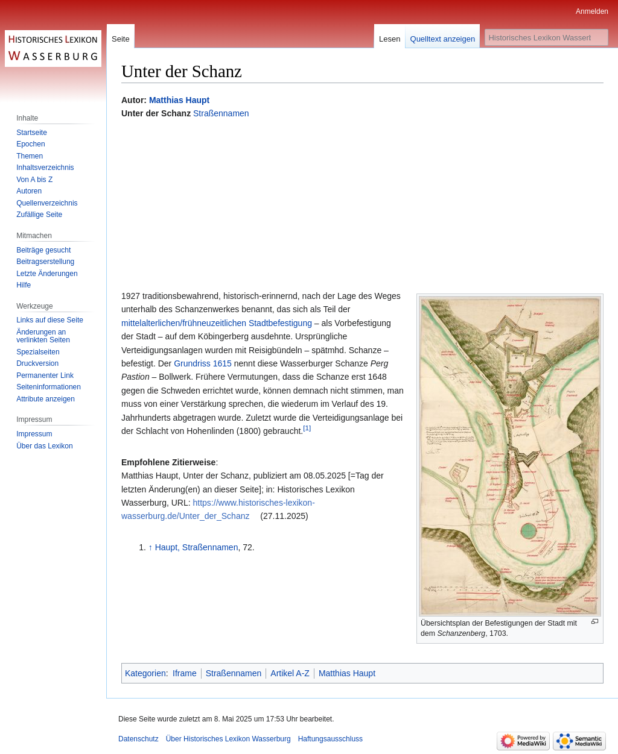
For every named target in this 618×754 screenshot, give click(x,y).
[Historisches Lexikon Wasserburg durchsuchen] (546, 37)
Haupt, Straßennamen (196, 547)
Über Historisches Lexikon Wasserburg (228, 739)
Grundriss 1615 (203, 363)
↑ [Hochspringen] (150, 547)
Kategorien (145, 673)
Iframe (185, 673)
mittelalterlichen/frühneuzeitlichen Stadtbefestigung (216, 323)
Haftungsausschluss (330, 739)
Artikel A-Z (290, 673)
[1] (307, 428)
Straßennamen (221, 113)
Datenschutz (138, 739)
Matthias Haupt (179, 100)
